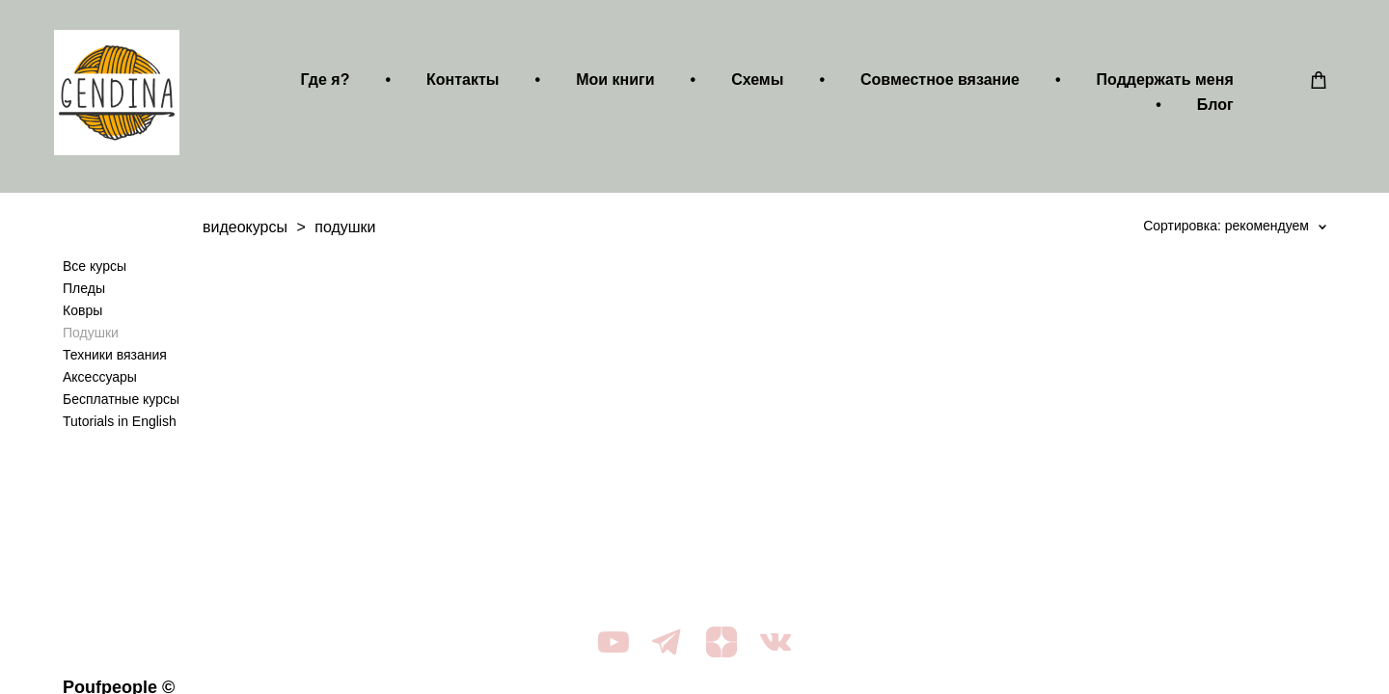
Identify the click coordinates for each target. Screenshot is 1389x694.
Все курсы (94, 273)
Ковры (82, 318)
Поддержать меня (1156, 84)
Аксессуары (100, 384)
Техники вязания (115, 362)
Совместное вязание (931, 84)
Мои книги (606, 84)
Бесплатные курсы (121, 406)
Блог (1206, 109)
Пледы (84, 296)
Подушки (91, 340)
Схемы (748, 84)
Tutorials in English (120, 429)
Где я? (316, 84)
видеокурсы (245, 235)
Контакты (454, 84)
